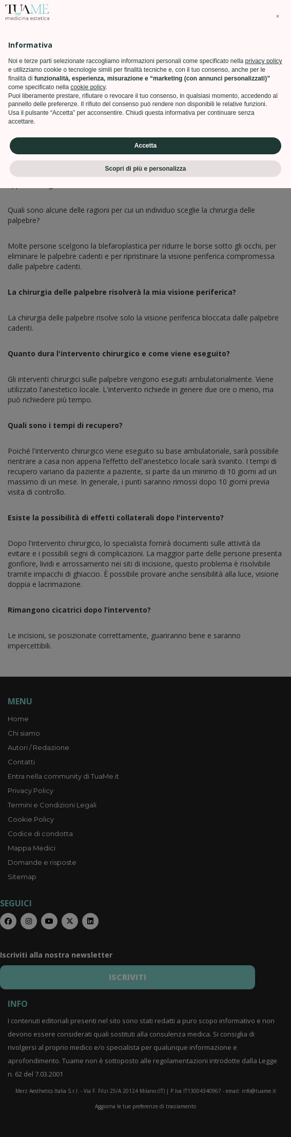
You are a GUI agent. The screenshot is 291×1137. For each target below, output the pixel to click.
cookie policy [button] (87, 1035)
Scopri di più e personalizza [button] (145, 1117)
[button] (277, 965)
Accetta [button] (145, 1094)
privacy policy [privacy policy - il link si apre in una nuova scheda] (263, 1009)
